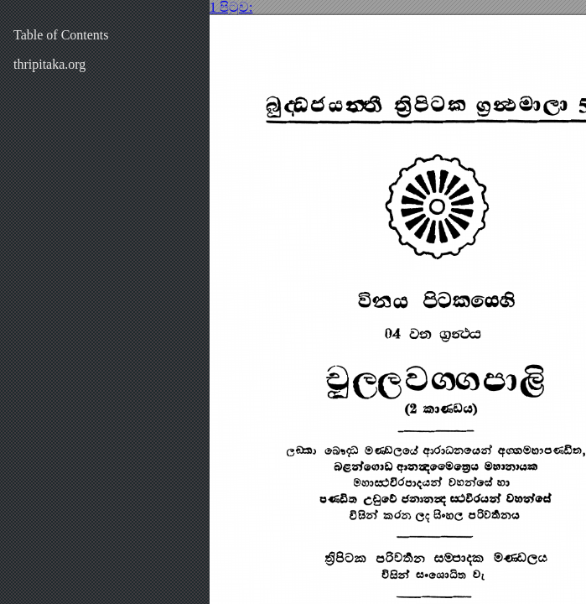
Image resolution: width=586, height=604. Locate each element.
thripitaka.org (49, 64)
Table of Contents (61, 35)
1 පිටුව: (231, 7)
